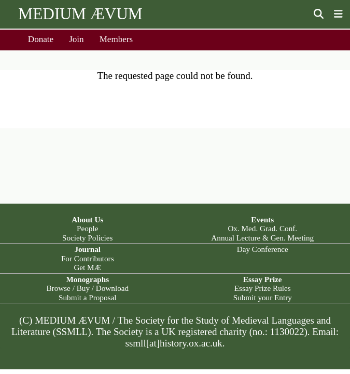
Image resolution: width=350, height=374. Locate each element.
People (87, 228)
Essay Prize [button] (262, 279)
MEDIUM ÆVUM (80, 14)
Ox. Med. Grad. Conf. (262, 228)
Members (116, 39)
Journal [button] (87, 249)
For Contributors (87, 258)
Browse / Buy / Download (87, 288)
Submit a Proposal (87, 297)
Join (76, 39)
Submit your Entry (262, 297)
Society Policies (87, 237)
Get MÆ (87, 267)
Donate (40, 39)
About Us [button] (87, 219)
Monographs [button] (87, 279)
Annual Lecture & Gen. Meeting (262, 237)
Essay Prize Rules (262, 288)
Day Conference (262, 249)
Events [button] (262, 219)
